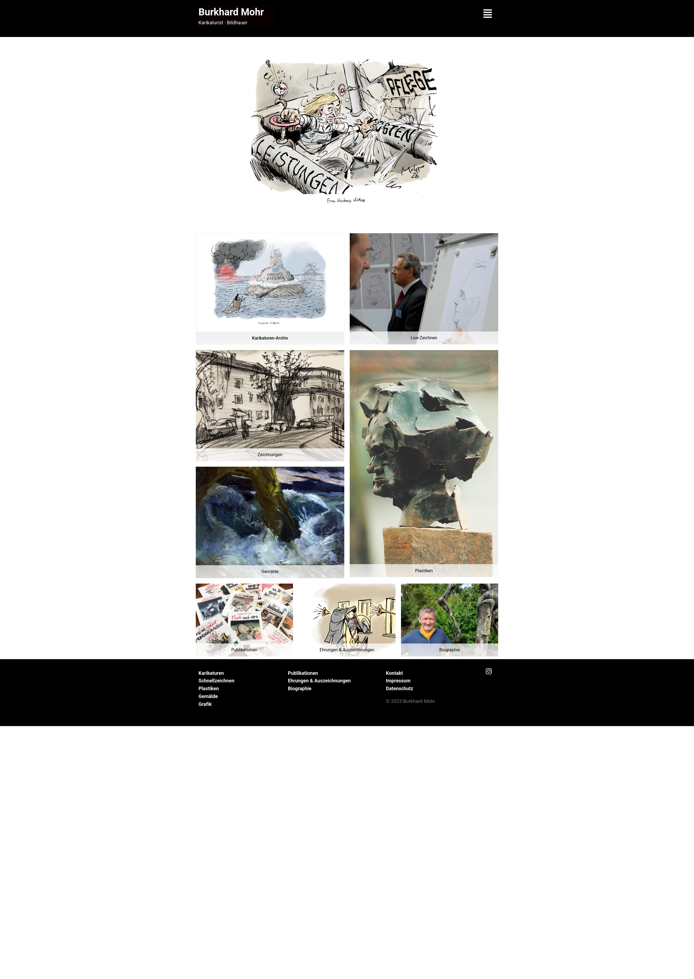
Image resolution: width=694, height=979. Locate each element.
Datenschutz (399, 688)
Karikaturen (211, 673)
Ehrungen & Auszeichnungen (319, 680)
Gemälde (208, 696)
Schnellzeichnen (216, 680)
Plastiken (208, 688)
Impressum (398, 680)
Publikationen (303, 673)
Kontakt (394, 673)
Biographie (299, 688)
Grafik (205, 704)
